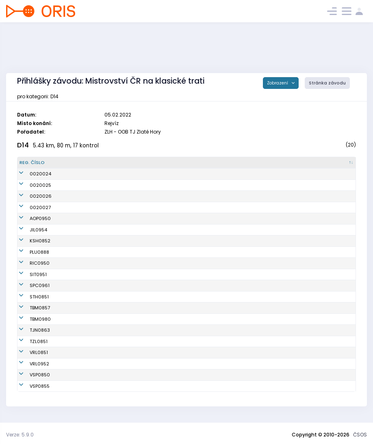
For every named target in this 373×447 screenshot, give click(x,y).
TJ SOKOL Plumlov (191, 252)
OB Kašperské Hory (192, 241)
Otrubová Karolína (96, 252)
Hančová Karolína (95, 364)
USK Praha (183, 374)
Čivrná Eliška (89, 352)
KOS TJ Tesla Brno (191, 307)
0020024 (30, 174)
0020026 (30, 196)
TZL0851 (28, 341)
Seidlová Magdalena (99, 263)
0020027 (30, 207)
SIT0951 (28, 274)
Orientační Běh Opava (196, 218)
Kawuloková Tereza (97, 274)
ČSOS (360, 434)
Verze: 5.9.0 (20, 434)
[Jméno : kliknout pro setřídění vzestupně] (121, 162)
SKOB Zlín (182, 341)
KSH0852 (30, 241)
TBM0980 (30, 319)
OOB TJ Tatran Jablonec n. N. (203, 330)
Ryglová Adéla (91, 307)
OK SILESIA (183, 274)
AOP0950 (30, 218)
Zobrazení (278, 83)
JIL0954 (28, 230)
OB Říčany (183, 263)
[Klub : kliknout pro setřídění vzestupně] (217, 162)
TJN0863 (30, 330)
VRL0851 (29, 352)
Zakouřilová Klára (95, 374)
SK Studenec (185, 297)
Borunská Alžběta (94, 218)
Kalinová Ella (89, 285)
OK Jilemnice (186, 230)
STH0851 (29, 297)
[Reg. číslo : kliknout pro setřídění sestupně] (45, 162)
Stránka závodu (327, 83)
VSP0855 (29, 386)
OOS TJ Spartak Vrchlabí (199, 352)
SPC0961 (29, 285)
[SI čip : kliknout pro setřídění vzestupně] (333, 162)
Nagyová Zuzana (94, 330)
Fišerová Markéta (94, 341)
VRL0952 (29, 364)
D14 (23, 145)
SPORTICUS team (190, 285)
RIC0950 (29, 263)
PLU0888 (29, 252)
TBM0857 (30, 307)
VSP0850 (30, 374)
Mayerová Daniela (95, 241)
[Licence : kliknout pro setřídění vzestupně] (289, 162)
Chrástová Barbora (96, 297)
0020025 (30, 185)
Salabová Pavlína (95, 230)
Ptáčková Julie (91, 319)
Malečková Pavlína (96, 386)
